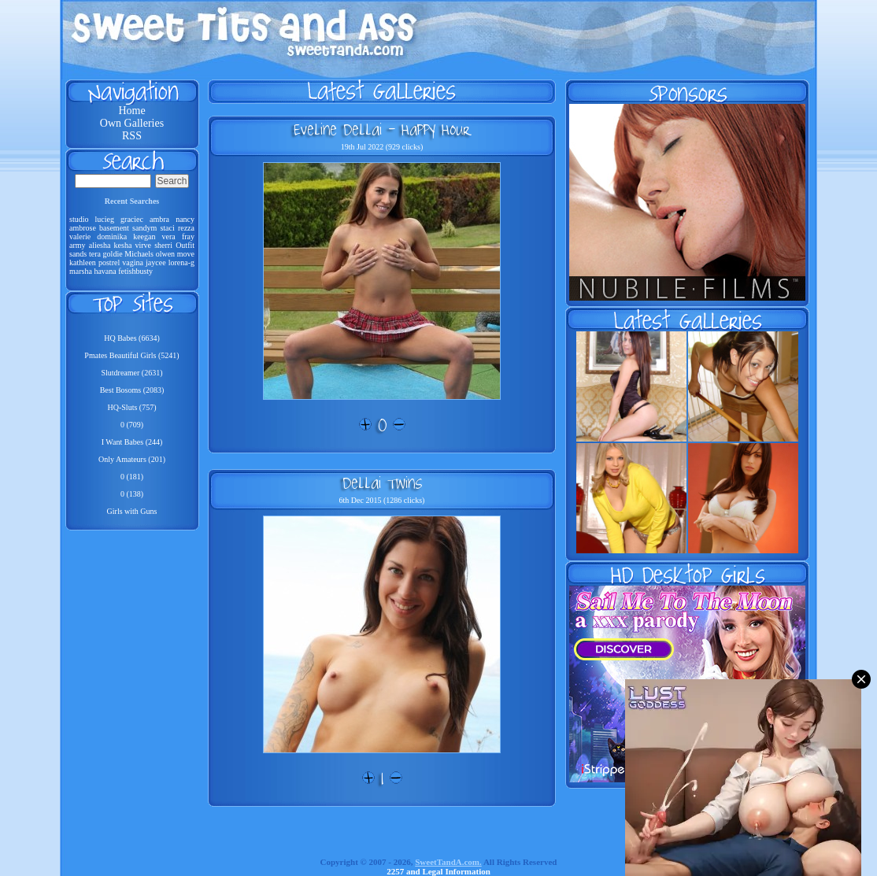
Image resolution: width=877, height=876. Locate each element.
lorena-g (181, 262)
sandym (144, 228)
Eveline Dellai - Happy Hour (382, 129)
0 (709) (131, 424)
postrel (109, 262)
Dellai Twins (382, 482)
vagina (132, 262)
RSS (132, 136)
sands (78, 253)
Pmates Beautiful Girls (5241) (131, 355)
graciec (131, 219)
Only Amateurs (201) (131, 459)
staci (167, 228)
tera (95, 253)
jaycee (156, 262)
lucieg (104, 219)
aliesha (100, 245)
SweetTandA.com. (448, 862)
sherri (163, 245)
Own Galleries (132, 123)
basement (114, 228)
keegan (144, 236)
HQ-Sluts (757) (132, 407)
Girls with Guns (132, 511)
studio (78, 219)
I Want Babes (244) (132, 442)
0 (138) (131, 494)
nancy (185, 219)
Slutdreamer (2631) (131, 372)
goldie (113, 253)
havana (105, 271)
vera (169, 236)
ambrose (82, 228)
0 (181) (131, 476)
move (185, 253)
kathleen (82, 262)
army (77, 245)
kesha (123, 245)
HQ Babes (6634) (132, 338)
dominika (112, 236)
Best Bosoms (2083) (132, 390)
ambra (159, 219)
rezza (186, 228)
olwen (165, 253)
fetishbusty (135, 271)
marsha (80, 271)
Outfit (185, 245)
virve (143, 245)
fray (188, 236)
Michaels (139, 253)
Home (131, 110)
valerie (80, 236)
